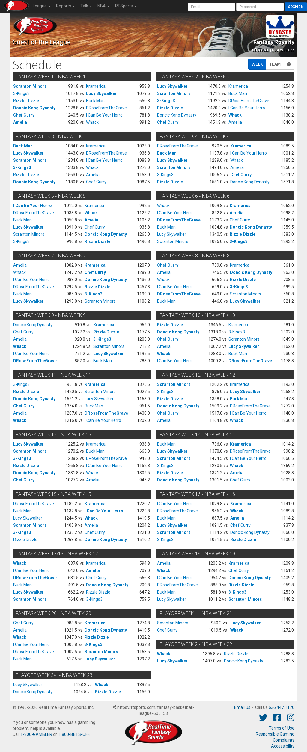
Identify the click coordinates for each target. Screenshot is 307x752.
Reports (65, 6)
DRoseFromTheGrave (106, 107)
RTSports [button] (126, 6)
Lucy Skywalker (101, 93)
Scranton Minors (30, 86)
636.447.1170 (281, 707)
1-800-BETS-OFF (73, 734)
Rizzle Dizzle (26, 100)
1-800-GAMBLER (36, 734)
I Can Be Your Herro (104, 115)
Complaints (283, 740)
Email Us (242, 707)
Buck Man (95, 100)
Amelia (20, 122)
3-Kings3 (21, 93)
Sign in (296, 6)
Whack (92, 122)
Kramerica (96, 86)
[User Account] (211, 7)
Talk (86, 6)
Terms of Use (281, 728)
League (42, 6)
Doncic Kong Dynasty (34, 107)
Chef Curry (23, 115)
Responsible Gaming (275, 734)
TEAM (275, 64)
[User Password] (260, 7)
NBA (103, 6)
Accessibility (282, 746)
